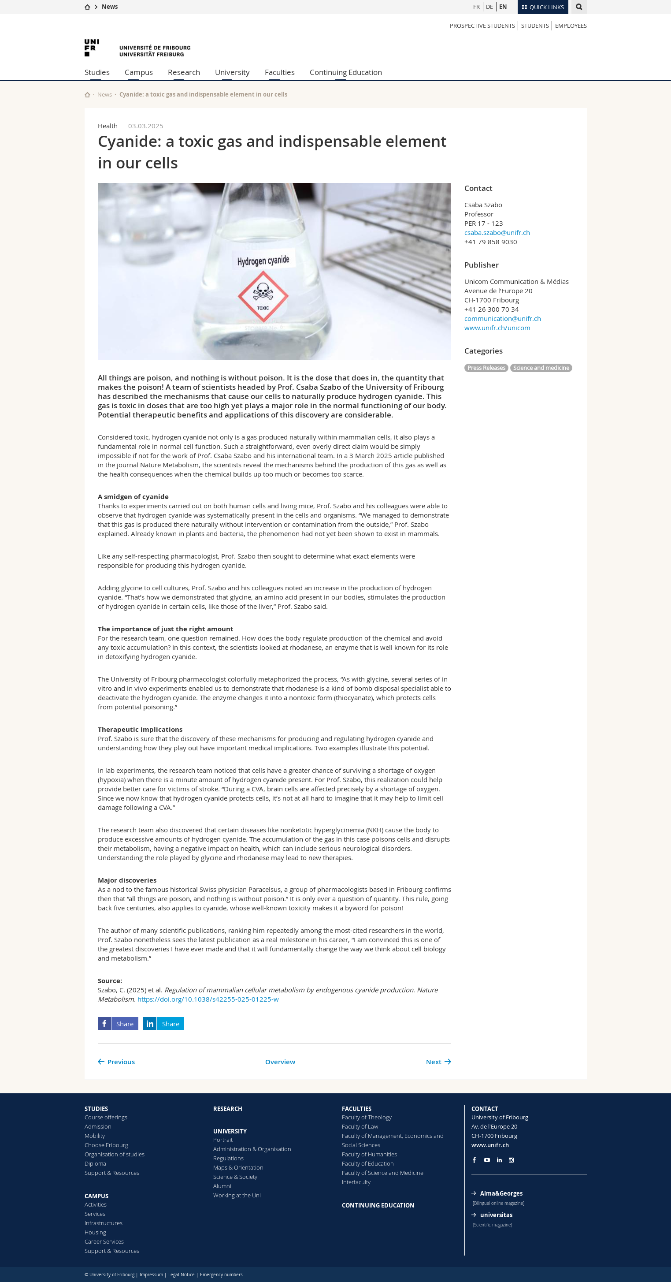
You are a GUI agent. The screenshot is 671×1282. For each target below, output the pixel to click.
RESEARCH (227, 1109)
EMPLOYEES (571, 26)
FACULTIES (356, 1109)
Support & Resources (112, 1173)
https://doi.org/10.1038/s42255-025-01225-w (208, 999)
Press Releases (486, 368)
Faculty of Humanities (369, 1154)
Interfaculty (356, 1182)
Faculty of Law (360, 1126)
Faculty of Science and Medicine (382, 1173)
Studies (97, 72)
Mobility (95, 1136)
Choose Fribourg (106, 1145)
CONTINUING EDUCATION (378, 1205)
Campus (139, 72)
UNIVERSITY (230, 1131)
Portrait (223, 1140)
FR (476, 7)
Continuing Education (346, 72)
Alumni (222, 1186)
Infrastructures (103, 1223)
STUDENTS (535, 26)
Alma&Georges (501, 1193)
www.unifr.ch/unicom (497, 327)
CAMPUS (96, 1196)
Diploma (95, 1163)
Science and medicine (541, 368)
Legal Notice (181, 1275)
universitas (496, 1215)
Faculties (280, 72)
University (232, 72)
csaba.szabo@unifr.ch (497, 232)
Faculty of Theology (367, 1117)
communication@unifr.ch (502, 318)
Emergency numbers (221, 1275)
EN (503, 7)
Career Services (104, 1241)
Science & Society (235, 1177)
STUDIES (96, 1109)
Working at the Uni (237, 1195)
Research (184, 72)
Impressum (151, 1275)
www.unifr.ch (490, 1145)
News (110, 7)
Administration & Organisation (252, 1149)
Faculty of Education (368, 1163)
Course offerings (106, 1117)
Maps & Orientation (238, 1167)
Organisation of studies (115, 1154)
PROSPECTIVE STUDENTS (482, 26)
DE (489, 7)
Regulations (228, 1158)
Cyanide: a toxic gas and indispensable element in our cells (203, 94)
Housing (95, 1232)
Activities (96, 1204)
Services (95, 1214)
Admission (98, 1126)
